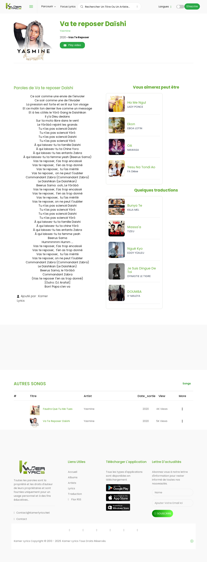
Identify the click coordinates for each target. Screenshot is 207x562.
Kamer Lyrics (70, 541)
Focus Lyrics (68, 6)
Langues (164, 6)
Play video (72, 45)
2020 (146, 409)
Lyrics (71, 488)
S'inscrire (192, 6)
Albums (72, 477)
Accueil (72, 472)
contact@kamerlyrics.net (32, 513)
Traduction (75, 494)
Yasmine (65, 31)
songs (187, 383)
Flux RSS (74, 499)
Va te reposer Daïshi (56, 421)
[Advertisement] (103, 73)
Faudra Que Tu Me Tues (57, 409)
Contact (20, 519)
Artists (72, 483)
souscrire (162, 513)
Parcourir (48, 6)
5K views (161, 421)
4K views (162, 409)
